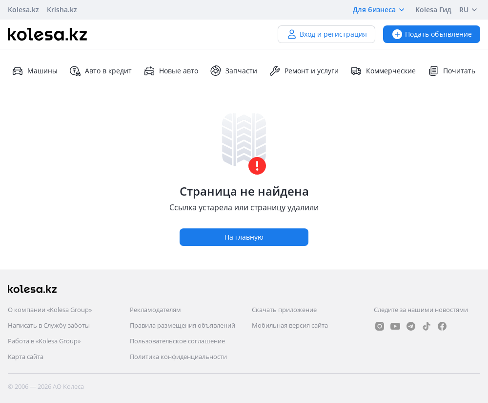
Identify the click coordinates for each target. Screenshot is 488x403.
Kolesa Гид (433, 9)
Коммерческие (383, 71)
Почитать (451, 71)
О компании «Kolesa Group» (50, 309)
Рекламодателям (155, 309)
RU (469, 10)
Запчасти (233, 71)
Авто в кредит (100, 71)
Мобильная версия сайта (290, 325)
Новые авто (170, 71)
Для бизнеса (380, 10)
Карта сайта (25, 356)
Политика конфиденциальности (178, 356)
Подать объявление (431, 34)
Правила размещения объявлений (182, 325)
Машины (35, 71)
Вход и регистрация (326, 34)
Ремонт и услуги (304, 71)
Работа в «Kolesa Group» (44, 340)
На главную (244, 237)
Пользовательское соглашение (177, 340)
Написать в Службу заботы (49, 325)
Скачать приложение (284, 309)
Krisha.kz (62, 9)
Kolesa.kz (23, 9)
